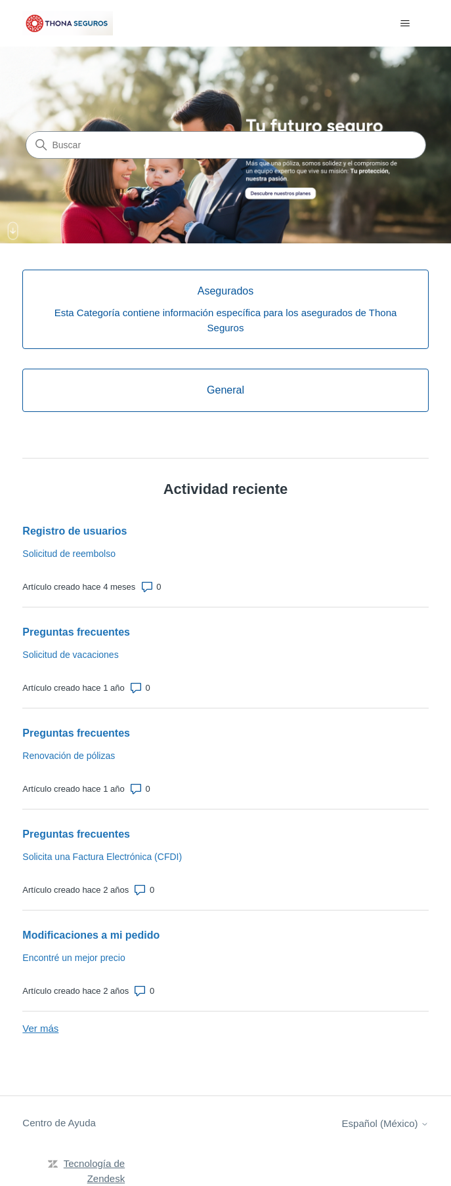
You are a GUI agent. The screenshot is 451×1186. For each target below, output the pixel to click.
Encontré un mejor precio (73, 957)
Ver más (40, 1028)
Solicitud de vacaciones (70, 654)
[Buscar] (225, 145)
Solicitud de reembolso (69, 553)
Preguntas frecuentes (76, 632)
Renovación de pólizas (68, 755)
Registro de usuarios (74, 531)
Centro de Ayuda (58, 1122)
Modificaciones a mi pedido (91, 935)
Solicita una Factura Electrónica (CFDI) (102, 856)
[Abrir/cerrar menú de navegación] (405, 23)
